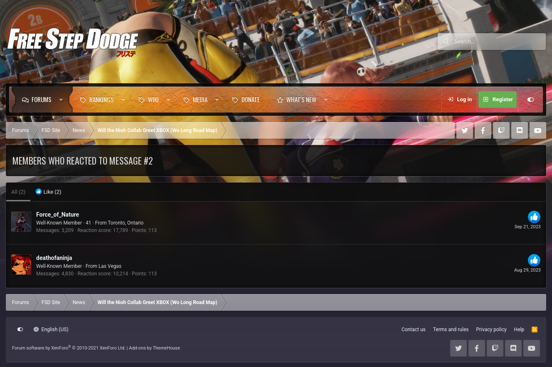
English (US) (51, 329)
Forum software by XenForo (69, 348)
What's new (301, 99)
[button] (62, 99)
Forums (42, 99)
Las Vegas (110, 266)
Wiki (153, 99)
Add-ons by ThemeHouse (154, 348)
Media (200, 99)
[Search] (500, 41)
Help (519, 329)
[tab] (48, 192)
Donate (251, 99)
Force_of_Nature (57, 214)
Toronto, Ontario (125, 223)
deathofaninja (54, 258)
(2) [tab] (18, 192)
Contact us (414, 329)
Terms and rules (451, 329)
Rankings (101, 99)
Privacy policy (491, 329)
